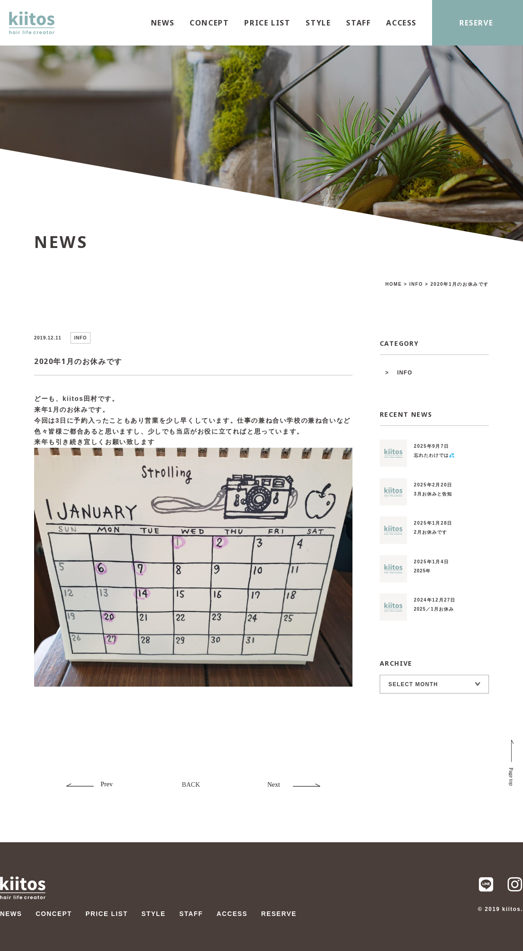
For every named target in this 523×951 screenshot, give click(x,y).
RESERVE (476, 23)
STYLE (318, 23)
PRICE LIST (267, 23)
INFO (404, 372)
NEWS (162, 23)
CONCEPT (209, 23)
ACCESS (401, 23)
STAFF (358, 23)
